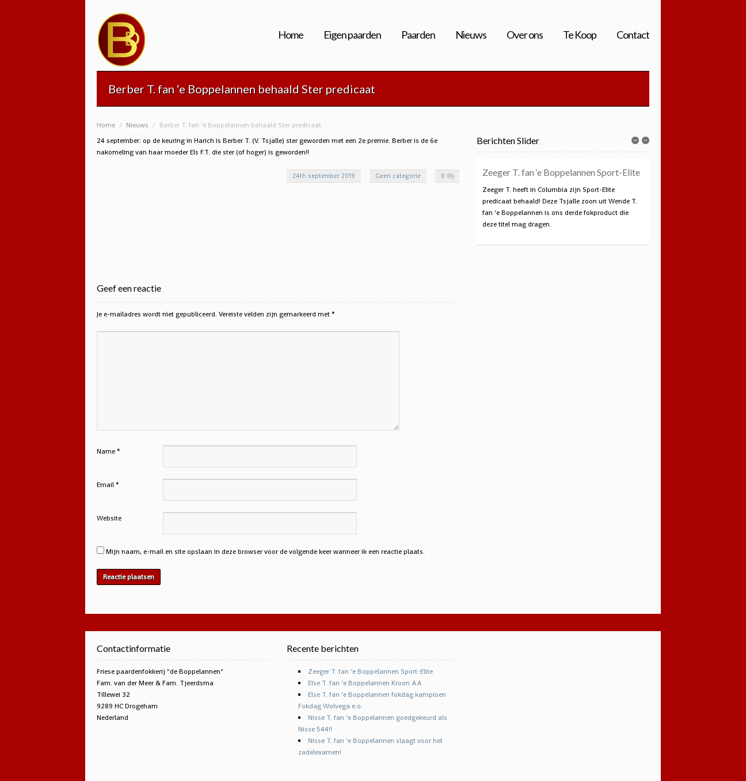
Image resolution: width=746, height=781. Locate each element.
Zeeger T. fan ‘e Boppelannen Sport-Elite (561, 172)
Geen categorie (398, 176)
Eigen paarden (352, 35)
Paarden (418, 35)
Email (105, 484)
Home (290, 35)
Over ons (525, 35)
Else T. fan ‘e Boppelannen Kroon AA (365, 683)
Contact (632, 35)
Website (109, 518)
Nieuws (470, 35)
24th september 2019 (323, 176)
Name (106, 451)
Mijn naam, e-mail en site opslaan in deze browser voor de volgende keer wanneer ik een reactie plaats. (265, 551)
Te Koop (579, 35)
